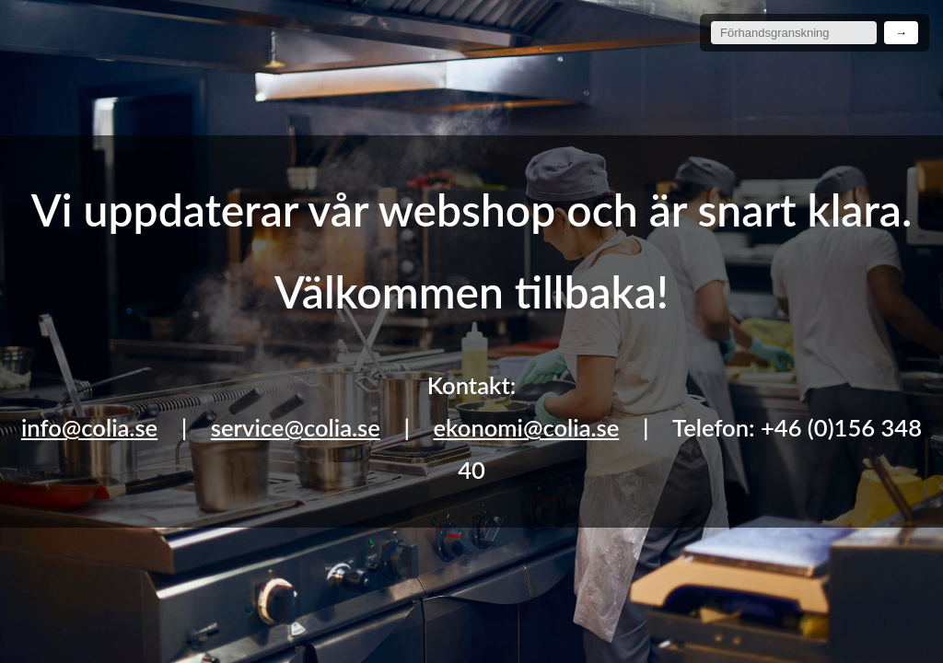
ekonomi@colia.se (527, 427)
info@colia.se (89, 427)
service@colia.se (295, 427)
